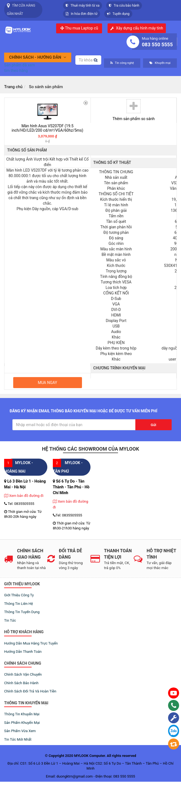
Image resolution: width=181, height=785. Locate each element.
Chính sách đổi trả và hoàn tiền (30, 691)
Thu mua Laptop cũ (79, 28)
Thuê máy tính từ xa (82, 5)
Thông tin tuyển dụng (22, 612)
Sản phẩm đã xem (19, 65)
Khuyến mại (160, 63)
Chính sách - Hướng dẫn (37, 57)
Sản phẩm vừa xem (20, 731)
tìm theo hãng (16, 70)
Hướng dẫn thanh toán (23, 651)
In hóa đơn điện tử (81, 14)
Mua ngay (47, 382)
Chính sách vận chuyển (23, 674)
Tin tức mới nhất (17, 739)
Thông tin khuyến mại (22, 714)
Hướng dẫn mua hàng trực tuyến (31, 643)
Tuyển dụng (118, 14)
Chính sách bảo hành (21, 683)
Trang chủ (13, 86)
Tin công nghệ (122, 63)
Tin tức (10, 620)
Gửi (153, 425)
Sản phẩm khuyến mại (22, 723)
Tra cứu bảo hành (124, 5)
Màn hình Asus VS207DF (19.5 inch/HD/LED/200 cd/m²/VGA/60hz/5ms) (47, 128)
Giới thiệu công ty (19, 595)
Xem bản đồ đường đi (23, 496)
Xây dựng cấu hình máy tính (139, 28)
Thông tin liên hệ (18, 604)
